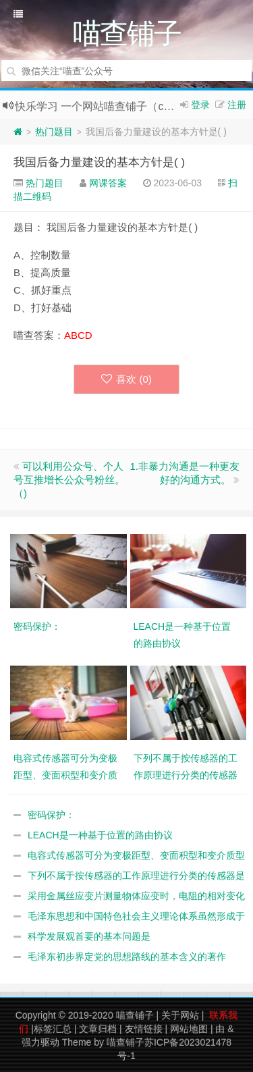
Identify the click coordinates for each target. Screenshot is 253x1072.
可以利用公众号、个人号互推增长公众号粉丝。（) (69, 479)
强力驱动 (40, 1042)
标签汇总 (53, 1028)
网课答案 (108, 183)
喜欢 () (126, 379)
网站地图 (189, 1028)
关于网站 (180, 1015)
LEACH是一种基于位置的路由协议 (100, 835)
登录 (200, 104)
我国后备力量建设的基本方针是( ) (99, 162)
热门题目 (54, 131)
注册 (236, 104)
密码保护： (51, 814)
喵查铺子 (135, 1015)
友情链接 (144, 1028)
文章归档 (98, 1028)
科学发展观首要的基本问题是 (89, 936)
